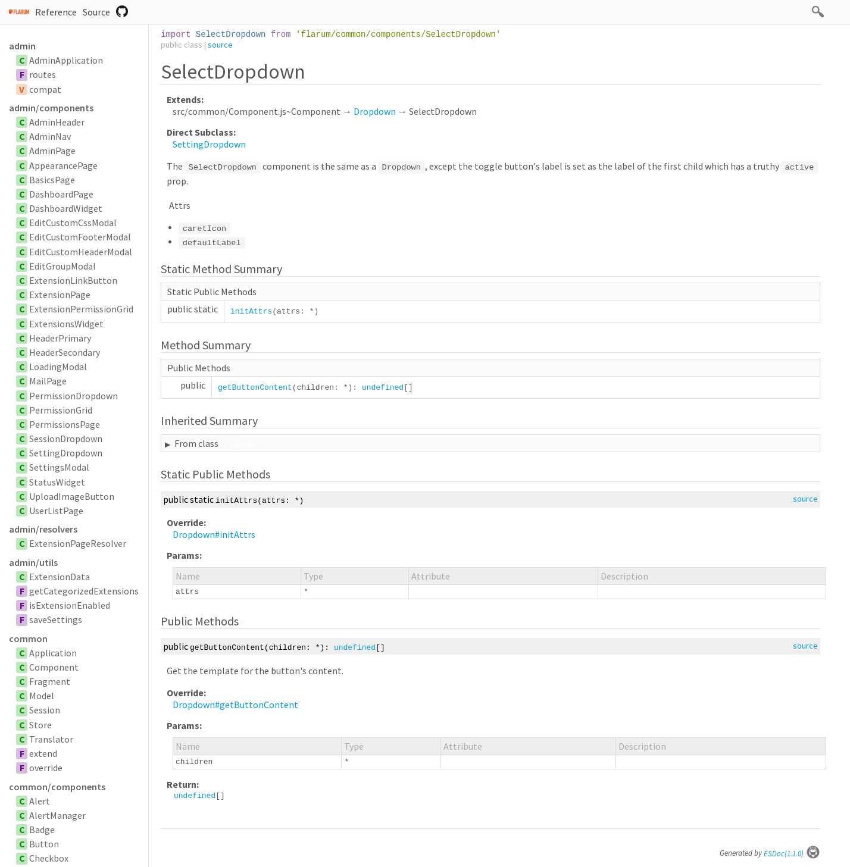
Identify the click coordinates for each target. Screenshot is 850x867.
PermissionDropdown (73, 396)
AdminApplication (66, 60)
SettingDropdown (65, 453)
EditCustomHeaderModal (80, 252)
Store (40, 725)
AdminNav (50, 136)
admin (22, 46)
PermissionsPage (64, 424)
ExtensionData (59, 577)
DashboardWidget (65, 208)
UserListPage (56, 511)
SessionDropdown (65, 439)
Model (41, 696)
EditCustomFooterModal (80, 237)
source (220, 44)
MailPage (48, 381)
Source (96, 12)
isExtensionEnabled (69, 605)
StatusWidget (57, 482)
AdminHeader (57, 122)
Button (44, 844)
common (28, 638)
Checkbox (48, 858)
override (45, 768)
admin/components (51, 108)
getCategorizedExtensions (84, 591)
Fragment (49, 681)
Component (54, 667)
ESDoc (792, 854)
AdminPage (52, 151)
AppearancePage (63, 165)
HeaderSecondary (64, 352)
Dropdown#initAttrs (214, 534)
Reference (56, 12)
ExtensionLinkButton (73, 280)
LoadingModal (58, 367)
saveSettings (55, 619)
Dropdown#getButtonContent (235, 704)
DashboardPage (61, 194)
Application (53, 653)
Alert (39, 801)
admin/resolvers (43, 529)
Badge (42, 829)
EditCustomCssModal (73, 223)
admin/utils (33, 562)
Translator (51, 739)
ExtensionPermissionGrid (81, 309)
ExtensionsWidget (66, 324)
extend (43, 753)
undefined (383, 387)
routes (42, 74)
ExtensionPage (59, 295)
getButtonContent (255, 387)
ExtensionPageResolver (77, 543)
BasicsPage (52, 180)
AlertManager (57, 815)
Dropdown (375, 111)
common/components (57, 787)
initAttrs (251, 311)
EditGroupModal (62, 266)
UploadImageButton (71, 496)
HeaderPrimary (60, 338)
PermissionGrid (60, 410)
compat (45, 89)
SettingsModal (59, 467)
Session (44, 710)
